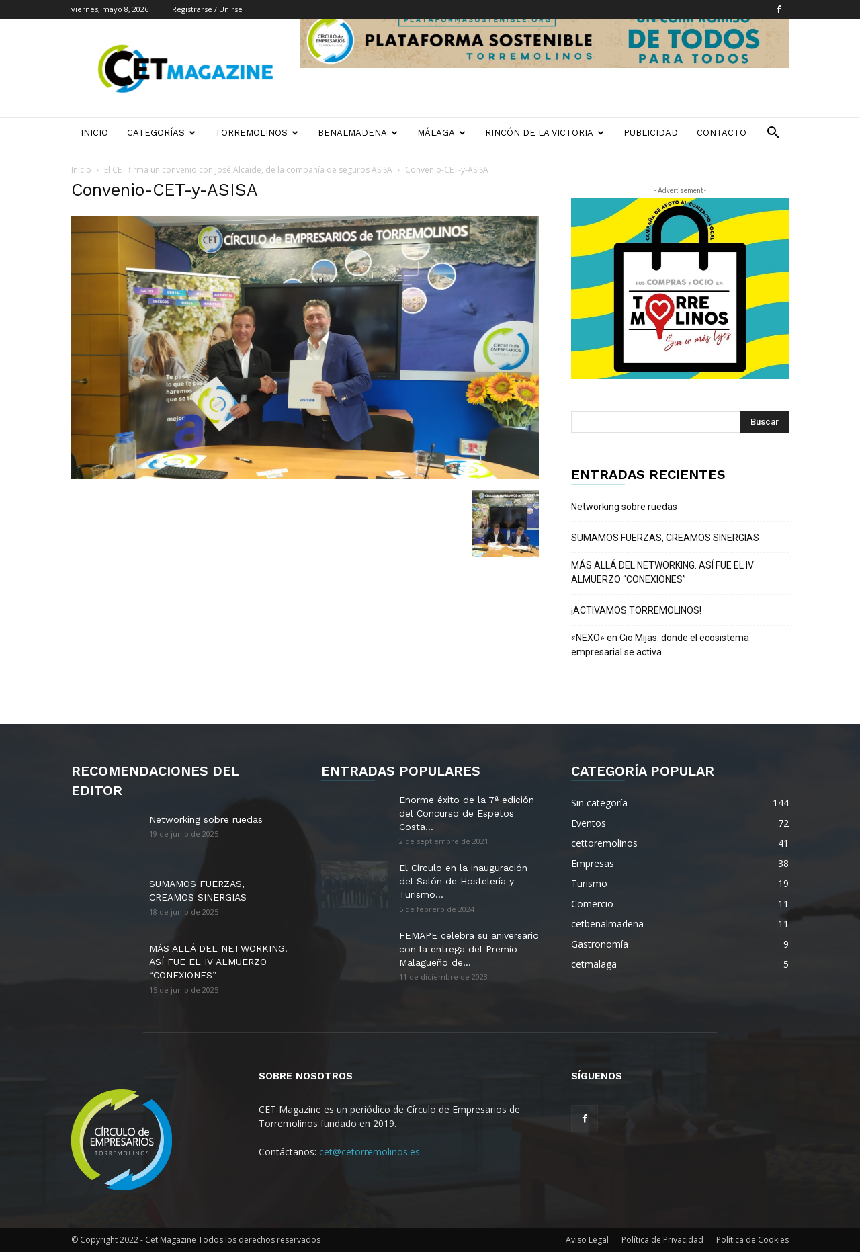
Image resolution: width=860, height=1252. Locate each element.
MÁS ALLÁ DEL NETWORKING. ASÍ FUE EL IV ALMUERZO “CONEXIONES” (662, 572)
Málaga (441, 133)
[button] (773, 134)
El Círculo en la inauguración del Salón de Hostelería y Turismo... (463, 881)
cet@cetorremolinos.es (369, 1151)
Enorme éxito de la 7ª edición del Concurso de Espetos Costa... (466, 813)
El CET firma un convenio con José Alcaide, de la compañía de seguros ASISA (248, 169)
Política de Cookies (752, 1239)
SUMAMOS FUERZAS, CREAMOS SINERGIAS (665, 537)
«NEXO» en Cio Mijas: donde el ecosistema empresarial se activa (660, 644)
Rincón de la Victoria (544, 133)
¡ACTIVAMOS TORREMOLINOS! (636, 610)
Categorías (161, 133)
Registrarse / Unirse (207, 9)
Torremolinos (256, 133)
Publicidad (651, 133)
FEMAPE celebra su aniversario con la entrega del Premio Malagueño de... (469, 949)
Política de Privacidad (662, 1239)
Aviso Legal (587, 1239)
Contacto (721, 133)
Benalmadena (358, 133)
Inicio (94, 133)
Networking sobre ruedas (624, 506)
